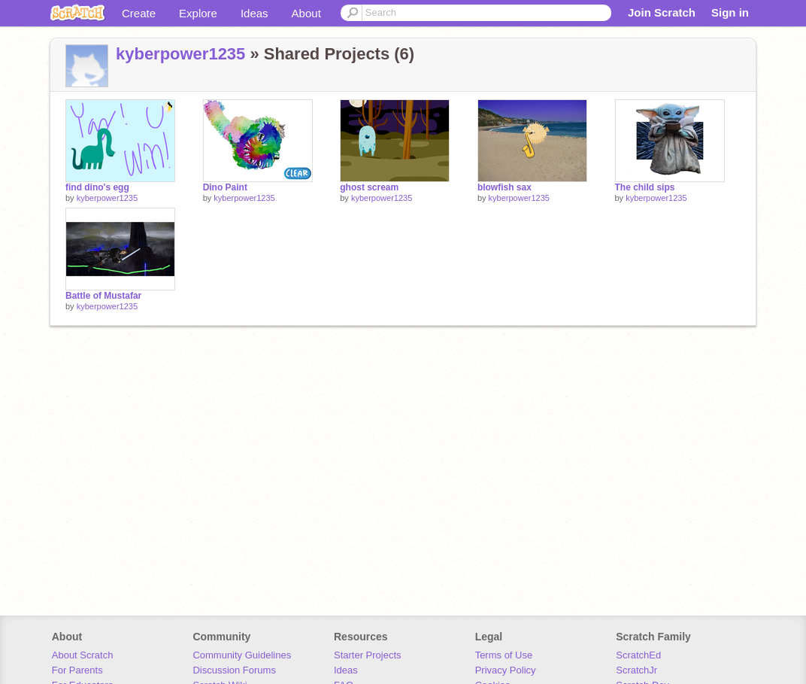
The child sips (645, 187)
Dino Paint (225, 187)
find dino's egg (97, 187)
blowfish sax (504, 187)
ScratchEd (638, 655)
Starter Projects (367, 655)
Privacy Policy (505, 670)
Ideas (254, 13)
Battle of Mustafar (103, 295)
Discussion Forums (234, 670)
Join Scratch (661, 12)
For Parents (77, 670)
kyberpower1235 (180, 53)
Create (139, 13)
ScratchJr (636, 670)
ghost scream (369, 187)
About (306, 13)
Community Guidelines (241, 655)
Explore (198, 13)
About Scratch (83, 655)
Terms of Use (504, 655)
